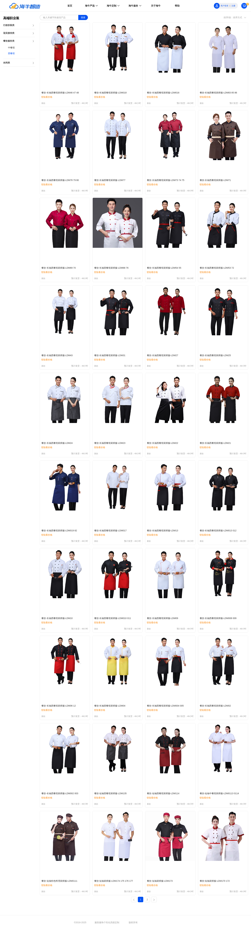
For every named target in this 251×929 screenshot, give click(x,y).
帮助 (177, 5)
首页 (69, 5)
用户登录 (224, 6)
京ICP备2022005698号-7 (164, 922)
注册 (233, 6)
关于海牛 (155, 5)
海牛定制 (113, 5)
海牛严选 (91, 5)
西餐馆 (11, 53)
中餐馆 (11, 47)
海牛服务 (135, 5)
